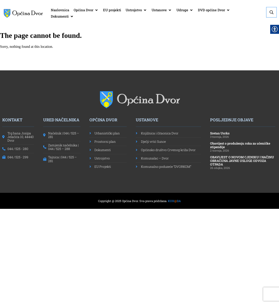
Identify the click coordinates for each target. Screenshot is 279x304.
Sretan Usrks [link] (220, 133)
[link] (23, 13)
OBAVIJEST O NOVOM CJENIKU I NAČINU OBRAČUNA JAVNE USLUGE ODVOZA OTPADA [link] (242, 160)
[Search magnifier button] (271, 12)
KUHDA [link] (174, 201)
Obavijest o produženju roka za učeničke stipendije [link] (240, 145)
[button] (86, 10)
